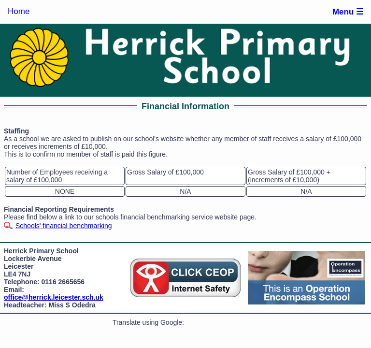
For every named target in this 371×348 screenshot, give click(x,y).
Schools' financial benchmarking (63, 226)
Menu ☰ (347, 11)
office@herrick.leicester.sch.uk (53, 297)
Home (18, 11)
